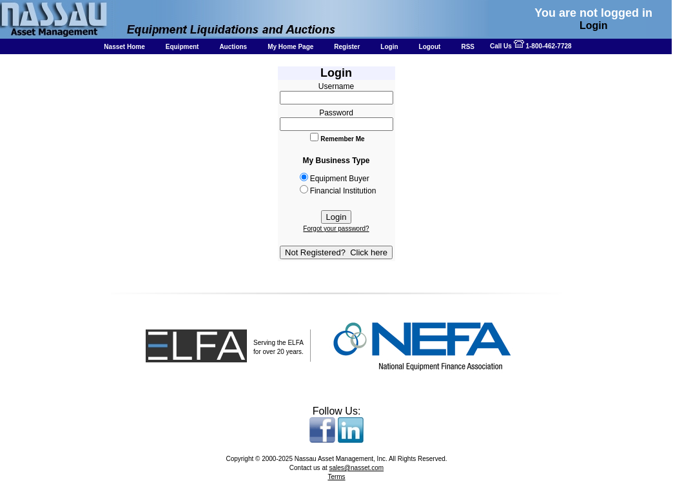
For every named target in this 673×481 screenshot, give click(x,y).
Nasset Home (124, 46)
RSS (467, 46)
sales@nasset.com (356, 467)
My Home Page (290, 46)
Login (389, 46)
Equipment (182, 46)
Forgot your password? (336, 228)
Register (347, 46)
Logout (430, 46)
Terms (336, 476)
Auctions (233, 46)
